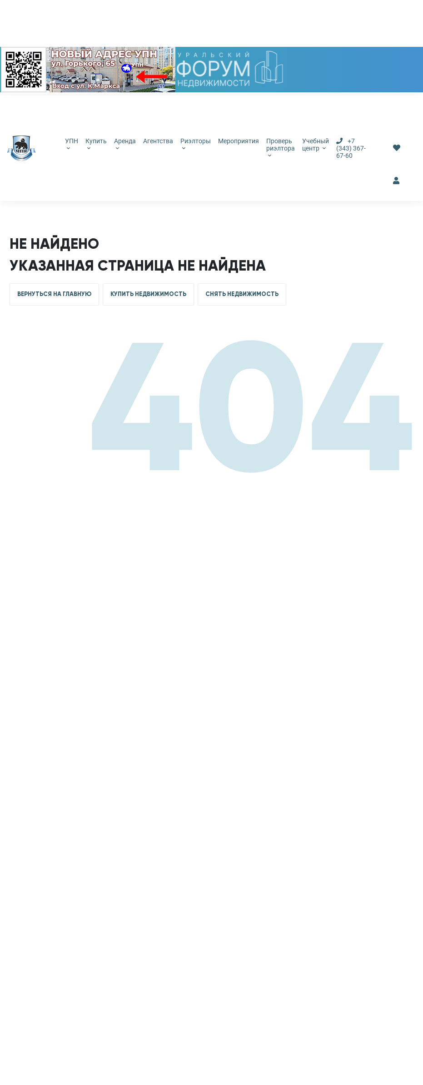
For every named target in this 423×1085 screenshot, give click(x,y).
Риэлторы (195, 143)
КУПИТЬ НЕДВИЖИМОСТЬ (148, 294)
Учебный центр (315, 144)
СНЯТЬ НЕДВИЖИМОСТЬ (242, 294)
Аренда (125, 143)
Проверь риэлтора (280, 147)
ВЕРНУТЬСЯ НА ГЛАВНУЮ (54, 294)
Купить (96, 143)
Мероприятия (238, 141)
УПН (71, 143)
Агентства (158, 141)
